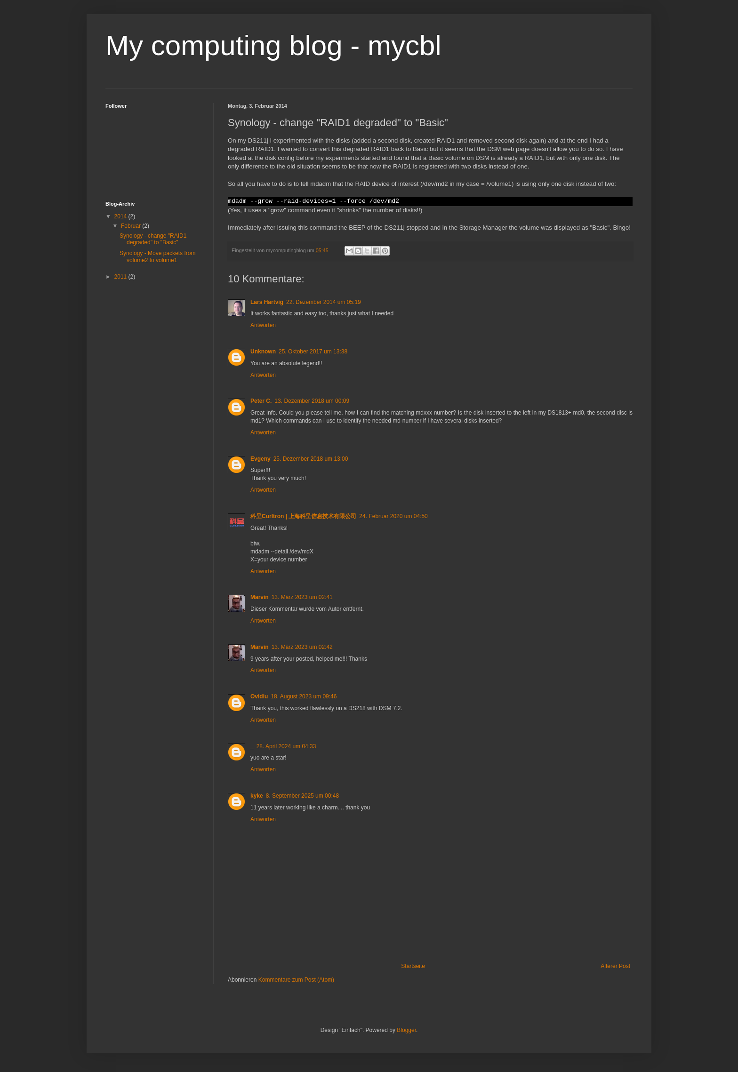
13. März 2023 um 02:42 (302, 647)
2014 (121, 216)
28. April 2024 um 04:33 (286, 746)
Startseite (413, 966)
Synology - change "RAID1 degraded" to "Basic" (153, 239)
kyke (256, 795)
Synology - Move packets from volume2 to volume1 (157, 256)
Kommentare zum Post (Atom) (296, 979)
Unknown (263, 351)
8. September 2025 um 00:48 (302, 795)
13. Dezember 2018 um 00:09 (311, 401)
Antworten (263, 325)
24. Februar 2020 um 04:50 (393, 516)
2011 (121, 276)
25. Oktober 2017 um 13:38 (313, 351)
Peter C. (261, 401)
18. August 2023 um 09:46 (304, 696)
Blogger (406, 1030)
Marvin (259, 597)
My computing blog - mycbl (273, 45)
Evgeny (260, 459)
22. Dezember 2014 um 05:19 (323, 302)
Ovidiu (259, 696)
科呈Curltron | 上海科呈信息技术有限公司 (303, 516)
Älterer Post (615, 966)
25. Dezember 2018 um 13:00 (310, 459)
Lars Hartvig (266, 302)
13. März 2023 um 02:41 (302, 597)
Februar (131, 226)
